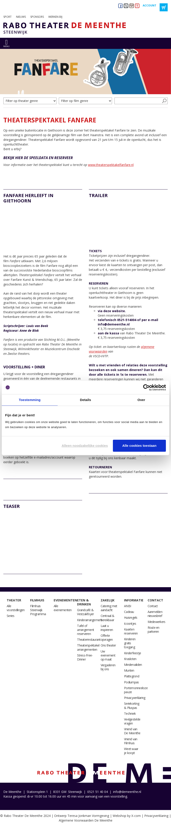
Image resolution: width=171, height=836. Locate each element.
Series (10, 616)
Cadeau (129, 612)
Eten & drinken (84, 602)
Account (149, 5)
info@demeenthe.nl (127, 792)
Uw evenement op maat (108, 655)
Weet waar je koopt (131, 751)
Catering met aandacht (109, 608)
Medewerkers (156, 622)
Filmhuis (37, 600)
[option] (85, 71)
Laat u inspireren (107, 628)
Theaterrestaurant (88, 639)
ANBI (127, 606)
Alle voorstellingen (16, 608)
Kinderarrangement (89, 620)
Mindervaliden (133, 664)
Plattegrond (131, 676)
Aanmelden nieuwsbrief (155, 614)
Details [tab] (85, 400)
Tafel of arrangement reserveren (85, 630)
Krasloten (130, 659)
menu (6, 46)
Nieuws (21, 17)
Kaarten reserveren (131, 631)
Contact (155, 600)
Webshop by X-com (127, 816)
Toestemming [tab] (30, 400)
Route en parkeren (153, 629)
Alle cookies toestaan (139, 445)
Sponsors (37, 17)
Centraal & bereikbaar (107, 618)
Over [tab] (141, 400)
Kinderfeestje (132, 653)
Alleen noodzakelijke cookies (85, 445)
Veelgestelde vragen (132, 721)
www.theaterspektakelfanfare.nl (111, 165)
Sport (7, 17)
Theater (14, 600)
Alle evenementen (63, 608)
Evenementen (65, 600)
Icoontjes (130, 623)
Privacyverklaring (134, 698)
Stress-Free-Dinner (85, 657)
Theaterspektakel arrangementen (88, 647)
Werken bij (55, 17)
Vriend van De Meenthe (132, 731)
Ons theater (108, 645)
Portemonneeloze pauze (136, 690)
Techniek (130, 713)
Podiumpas (131, 682)
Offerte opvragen (107, 637)
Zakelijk (107, 600)
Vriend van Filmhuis (130, 741)
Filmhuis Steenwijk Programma (38, 610)
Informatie (133, 600)
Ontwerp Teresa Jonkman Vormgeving (81, 816)
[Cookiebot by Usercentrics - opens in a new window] (146, 387)
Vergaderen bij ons (108, 667)
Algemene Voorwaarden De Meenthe (85, 820)
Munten (129, 670)
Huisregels (130, 617)
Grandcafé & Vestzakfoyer (85, 612)
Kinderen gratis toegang (129, 643)
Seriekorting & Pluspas (131, 705)
